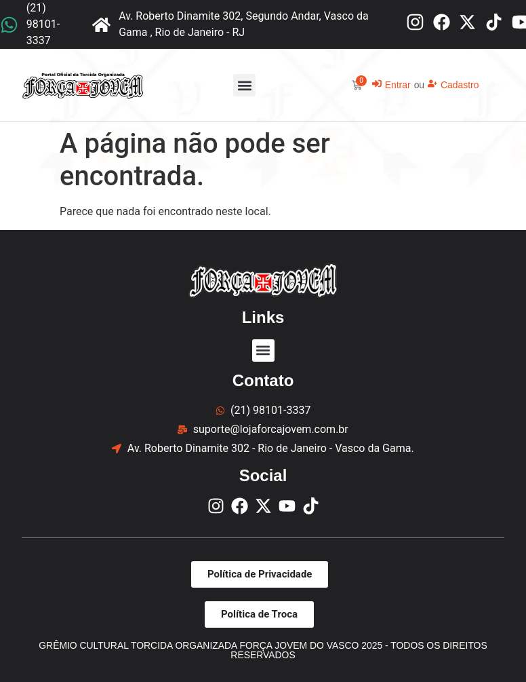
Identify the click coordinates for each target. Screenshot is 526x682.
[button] (244, 85)
